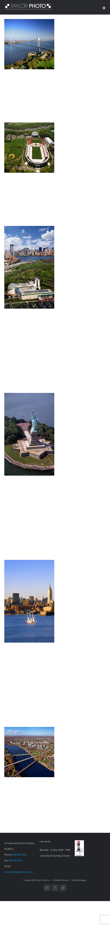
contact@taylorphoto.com (18, 872)
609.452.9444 (19, 854)
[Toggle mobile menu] (104, 8)
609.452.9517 (16, 860)
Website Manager (79, 880)
